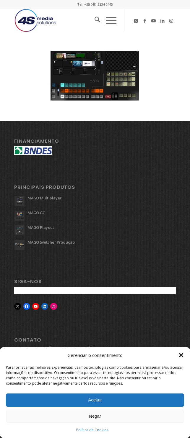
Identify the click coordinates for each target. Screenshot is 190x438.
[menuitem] (94, 20)
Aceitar (95, 401)
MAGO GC (36, 212)
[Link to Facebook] (144, 21)
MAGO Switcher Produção (51, 242)
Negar (95, 417)
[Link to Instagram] (171, 21)
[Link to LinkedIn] (162, 21)
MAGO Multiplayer (44, 198)
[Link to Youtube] (153, 21)
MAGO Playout (40, 227)
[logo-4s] (78, 20)
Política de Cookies (92, 431)
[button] (181, 357)
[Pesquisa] (94, 20)
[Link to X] (135, 21)
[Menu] (108, 20)
